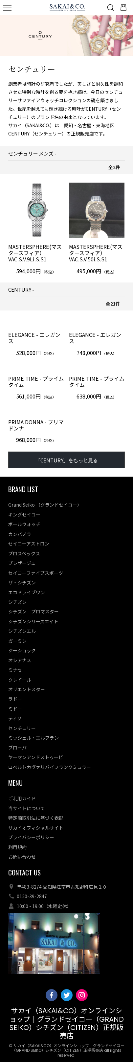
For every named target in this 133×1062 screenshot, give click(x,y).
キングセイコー (24, 514)
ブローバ (17, 747)
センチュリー (22, 728)
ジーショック (22, 650)
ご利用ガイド (22, 798)
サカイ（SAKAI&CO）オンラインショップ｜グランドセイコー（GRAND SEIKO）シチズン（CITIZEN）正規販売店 (67, 1023)
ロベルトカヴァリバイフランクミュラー (49, 767)
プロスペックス (24, 553)
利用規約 (17, 847)
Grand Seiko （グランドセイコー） (45, 504)
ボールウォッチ (24, 524)
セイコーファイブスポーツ (35, 573)
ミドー (15, 708)
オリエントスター (26, 689)
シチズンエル (22, 631)
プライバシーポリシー (31, 837)
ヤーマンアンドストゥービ (35, 757)
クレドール (19, 679)
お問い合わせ (22, 856)
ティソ (15, 718)
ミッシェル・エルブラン (33, 737)
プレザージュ (21, 563)
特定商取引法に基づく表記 (35, 817)
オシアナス (19, 660)
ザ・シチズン (22, 582)
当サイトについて (26, 808)
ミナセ (15, 669)
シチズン (17, 602)
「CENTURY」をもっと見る (66, 460)
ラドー (15, 699)
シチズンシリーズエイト (33, 621)
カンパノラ (19, 534)
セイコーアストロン (28, 543)
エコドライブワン (26, 592)
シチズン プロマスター (33, 611)
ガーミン (17, 640)
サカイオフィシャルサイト (35, 827)
